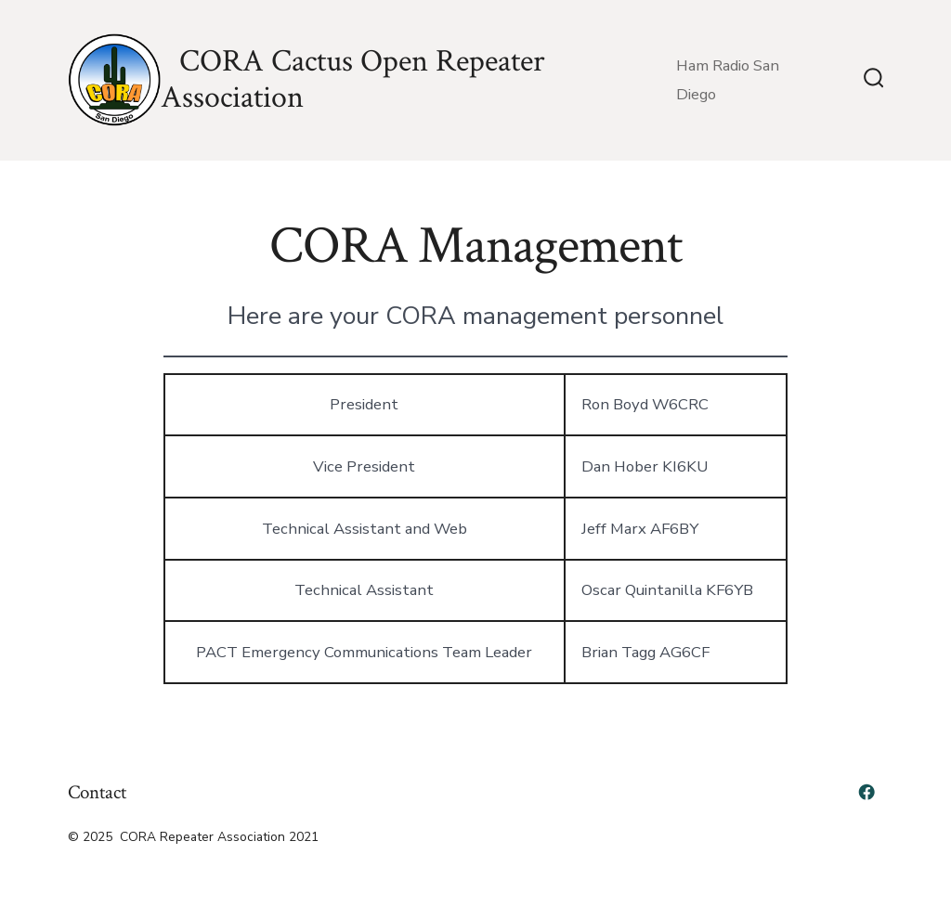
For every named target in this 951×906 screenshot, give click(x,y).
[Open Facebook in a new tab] (866, 792)
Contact (97, 792)
